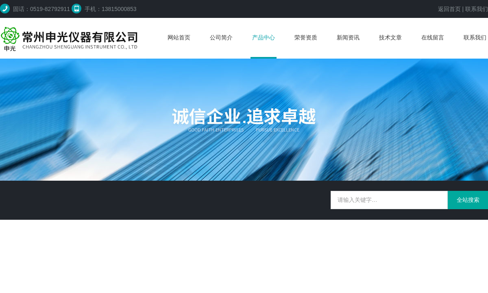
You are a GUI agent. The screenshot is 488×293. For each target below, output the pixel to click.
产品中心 (263, 37)
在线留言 (432, 37)
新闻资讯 (348, 37)
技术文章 (390, 37)
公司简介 (221, 37)
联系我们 (476, 9)
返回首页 (449, 9)
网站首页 (179, 37)
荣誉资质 (305, 37)
